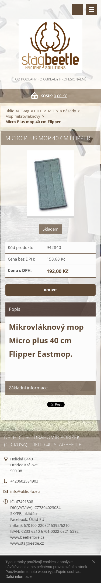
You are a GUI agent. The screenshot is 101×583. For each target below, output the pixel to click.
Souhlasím (95, 561)
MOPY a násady (62, 110)
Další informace (18, 576)
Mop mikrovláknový (22, 116)
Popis (14, 309)
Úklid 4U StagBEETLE (23, 110)
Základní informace (28, 388)
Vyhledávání (77, 9)
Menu (91, 9)
